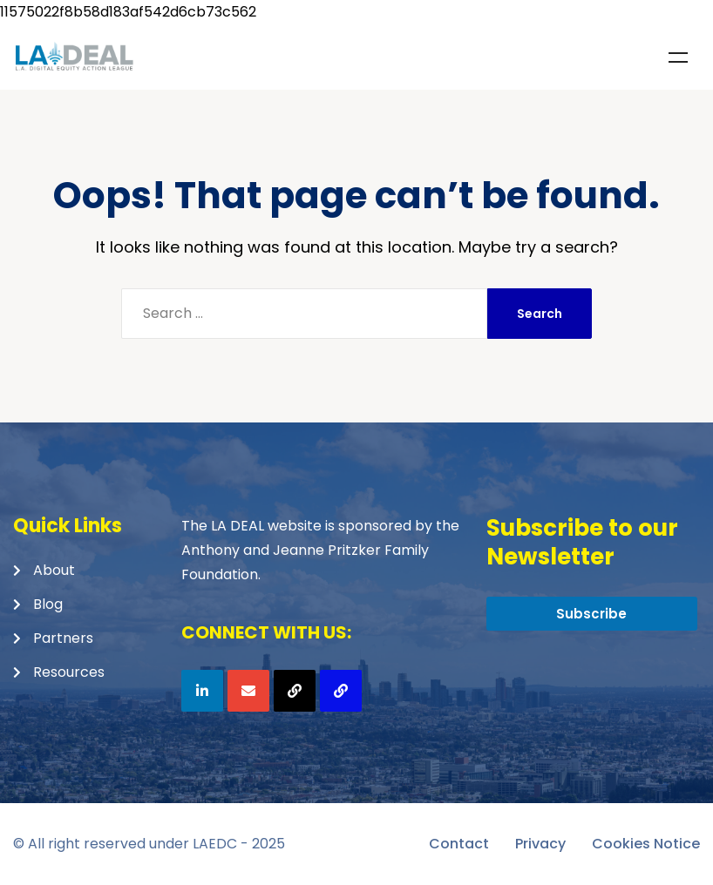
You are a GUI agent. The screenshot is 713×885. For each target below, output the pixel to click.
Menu (678, 57)
